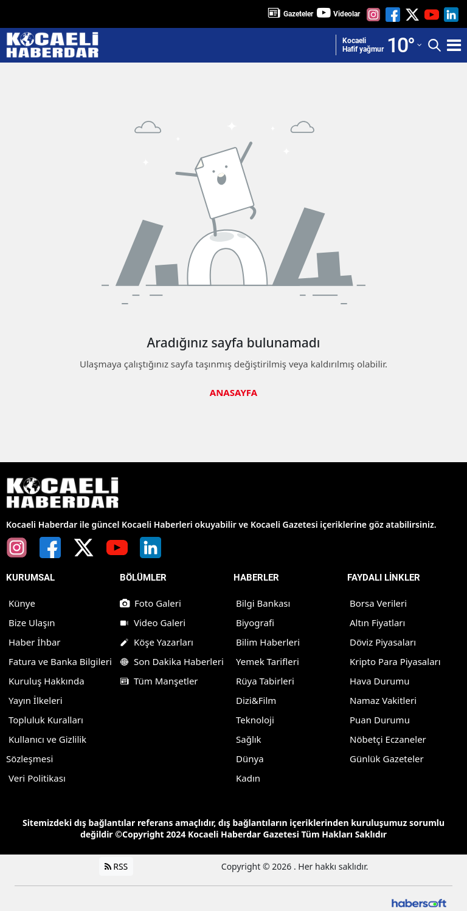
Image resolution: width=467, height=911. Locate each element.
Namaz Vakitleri (383, 700)
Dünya (250, 758)
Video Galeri (152, 622)
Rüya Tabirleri (265, 681)
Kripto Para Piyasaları (395, 661)
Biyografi (255, 622)
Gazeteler (298, 14)
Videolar (346, 14)
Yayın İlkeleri (36, 700)
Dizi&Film (256, 700)
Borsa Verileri (378, 603)
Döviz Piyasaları (383, 642)
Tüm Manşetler (159, 681)
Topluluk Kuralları (46, 720)
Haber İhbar (35, 642)
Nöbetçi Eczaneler (388, 739)
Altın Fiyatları (377, 622)
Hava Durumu (379, 681)
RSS (116, 866)
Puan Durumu (380, 720)
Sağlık (248, 739)
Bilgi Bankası (263, 603)
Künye (22, 603)
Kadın (248, 778)
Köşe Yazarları (156, 642)
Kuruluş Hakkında (47, 681)
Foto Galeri (150, 603)
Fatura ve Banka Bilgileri (60, 661)
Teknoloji (255, 720)
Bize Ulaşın (32, 622)
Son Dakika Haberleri (172, 661)
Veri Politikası (37, 778)
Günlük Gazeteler (387, 758)
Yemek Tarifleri (267, 661)
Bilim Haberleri (268, 642)
